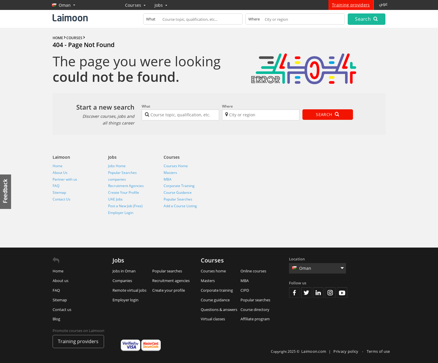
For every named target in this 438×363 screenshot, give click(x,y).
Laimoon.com (313, 351)
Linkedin (318, 292)
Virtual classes (213, 318)
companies (117, 179)
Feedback (6, 191)
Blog (56, 318)
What (146, 106)
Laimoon (61, 157)
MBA (168, 179)
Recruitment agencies (171, 280)
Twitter (306, 292)
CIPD (244, 290)
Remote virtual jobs (129, 290)
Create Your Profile (123, 192)
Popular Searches (122, 172)
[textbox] (192, 20)
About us (60, 280)
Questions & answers (219, 309)
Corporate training (217, 290)
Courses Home (176, 165)
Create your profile (168, 290)
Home (58, 165)
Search (366, 19)
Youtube (342, 292)
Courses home (213, 271)
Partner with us (65, 179)
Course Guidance (178, 192)
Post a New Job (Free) (125, 205)
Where (227, 106)
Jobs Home (117, 165)
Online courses (253, 271)
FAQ (56, 185)
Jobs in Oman (124, 271)
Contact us (62, 309)
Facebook (294, 292)
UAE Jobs (115, 199)
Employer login (125, 299)
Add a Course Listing (180, 205)
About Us (60, 172)
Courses (135, 5)
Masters (170, 172)
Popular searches (167, 271)
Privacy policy (346, 351)
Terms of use (378, 351)
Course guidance (215, 299)
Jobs (161, 5)
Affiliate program (255, 318)
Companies (122, 280)
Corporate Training (179, 185)
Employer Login (120, 212)
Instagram (330, 292)
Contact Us (61, 199)
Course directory (254, 309)
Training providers (351, 5)
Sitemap (59, 192)
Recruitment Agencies (126, 185)
